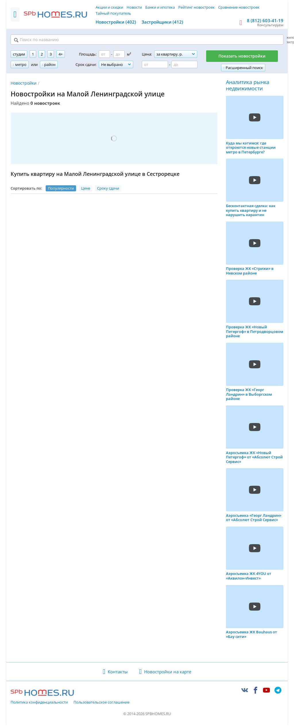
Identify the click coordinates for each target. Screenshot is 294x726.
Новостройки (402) (116, 21)
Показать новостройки (242, 57)
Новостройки (23, 83)
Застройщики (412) (162, 21)
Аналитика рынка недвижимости (247, 86)
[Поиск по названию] (81, 40)
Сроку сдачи (108, 188)
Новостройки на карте (167, 672)
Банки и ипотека (160, 7)
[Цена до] (184, 65)
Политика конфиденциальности (39, 703)
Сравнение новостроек (239, 7)
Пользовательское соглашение (101, 703)
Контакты (118, 672)
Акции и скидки (109, 7)
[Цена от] (155, 65)
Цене (85, 188)
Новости (134, 7)
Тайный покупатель (113, 13)
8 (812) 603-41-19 (265, 20)
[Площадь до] (119, 55)
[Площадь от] (104, 55)
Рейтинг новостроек (196, 7)
